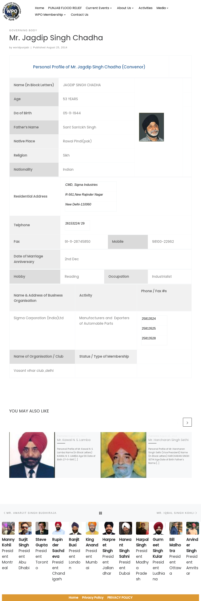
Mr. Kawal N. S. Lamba (73, 440)
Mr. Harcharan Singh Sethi (168, 440)
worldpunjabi (21, 47)
